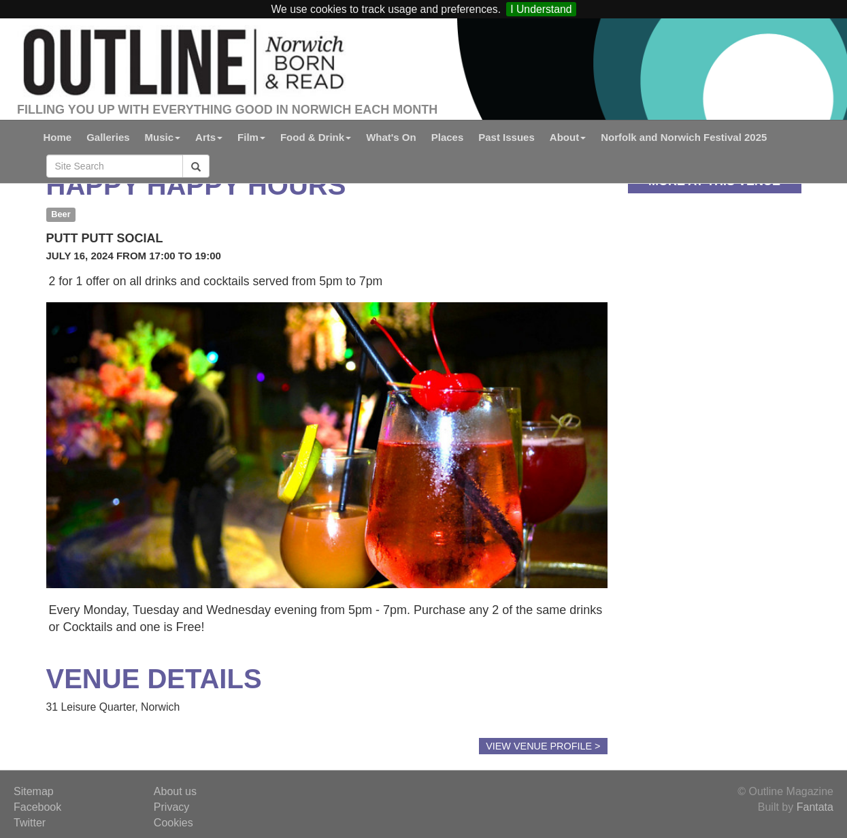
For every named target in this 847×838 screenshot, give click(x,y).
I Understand (540, 9)
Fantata (815, 807)
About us (175, 791)
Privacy (171, 807)
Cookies (173, 822)
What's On (391, 137)
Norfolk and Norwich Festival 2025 (684, 137)
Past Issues (506, 137)
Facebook (37, 807)
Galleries (107, 137)
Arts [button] (208, 137)
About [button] (568, 137)
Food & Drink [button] (315, 137)
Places (447, 137)
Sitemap (34, 791)
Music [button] (163, 137)
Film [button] (251, 137)
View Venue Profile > (543, 746)
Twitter (30, 822)
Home (58, 137)
